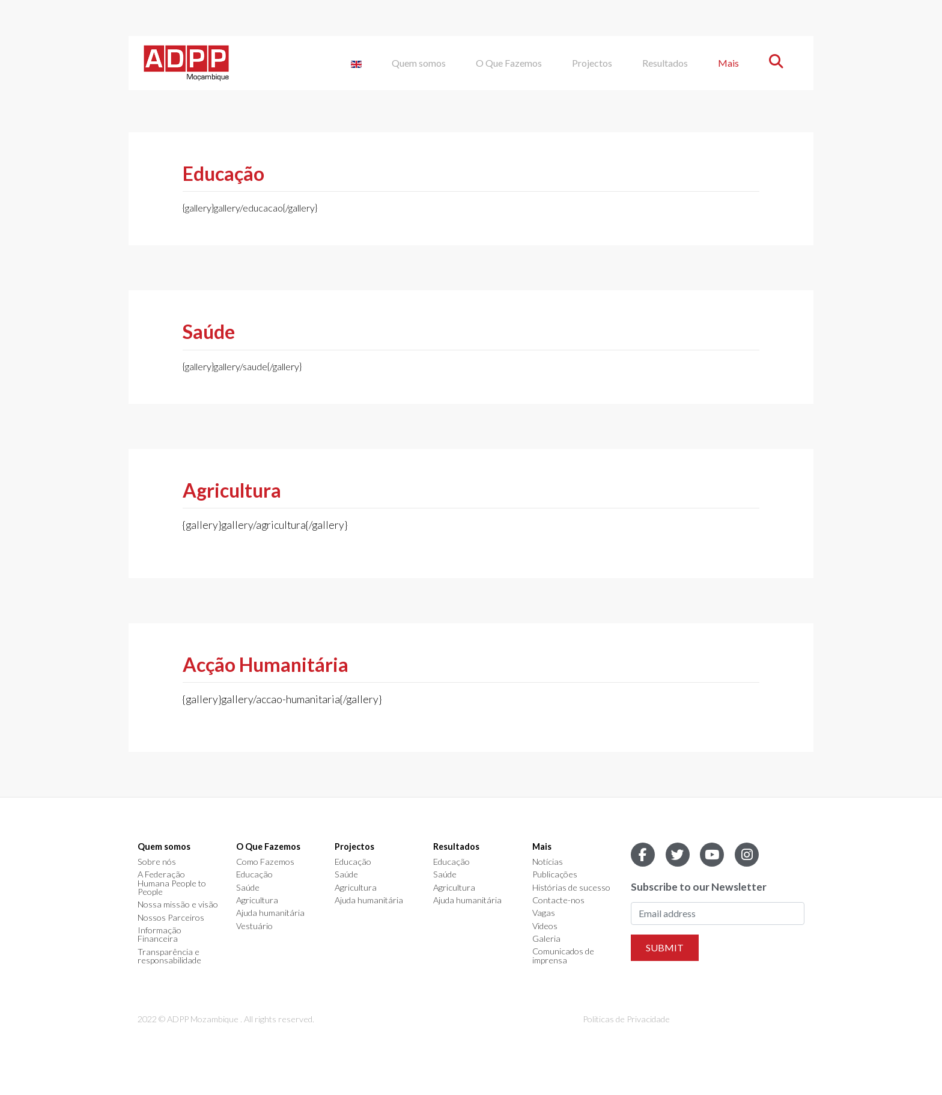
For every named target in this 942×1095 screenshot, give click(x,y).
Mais (728, 63)
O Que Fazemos (509, 63)
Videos (545, 926)
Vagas (543, 913)
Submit (665, 947)
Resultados (665, 63)
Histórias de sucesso (571, 887)
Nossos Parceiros (171, 918)
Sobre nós (157, 862)
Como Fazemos (265, 862)
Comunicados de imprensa (563, 956)
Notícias (547, 862)
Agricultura (257, 900)
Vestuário (254, 926)
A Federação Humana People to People (172, 883)
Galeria (546, 939)
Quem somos (419, 63)
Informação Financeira (159, 935)
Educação (254, 874)
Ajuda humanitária (270, 913)
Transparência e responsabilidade (169, 956)
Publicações (554, 874)
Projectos (592, 63)
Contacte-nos (558, 900)
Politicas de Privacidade (626, 1019)
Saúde (248, 887)
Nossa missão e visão (178, 904)
